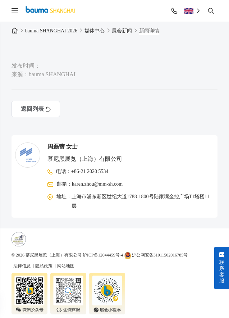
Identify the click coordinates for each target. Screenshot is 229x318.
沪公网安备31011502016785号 (156, 255)
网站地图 (65, 265)
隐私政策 (44, 265)
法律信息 (22, 265)
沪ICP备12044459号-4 (103, 255)
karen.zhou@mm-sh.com (97, 184)
